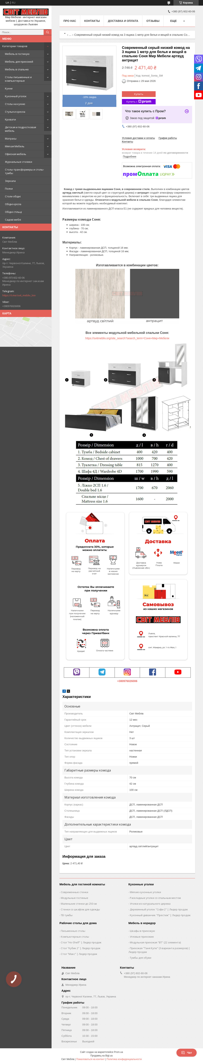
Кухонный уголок (16, 96)
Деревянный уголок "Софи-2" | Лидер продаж (159, 909)
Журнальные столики (18, 162)
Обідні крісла (13, 204)
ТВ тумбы (67, 915)
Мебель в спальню (17, 69)
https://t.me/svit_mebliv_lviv (19, 295)
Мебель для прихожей (19, 61)
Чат (186, 1052)
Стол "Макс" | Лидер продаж (79, 954)
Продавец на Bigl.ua (101, 1055)
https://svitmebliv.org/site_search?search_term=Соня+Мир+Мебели (127, 338)
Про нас (69, 20)
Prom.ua (118, 1052)
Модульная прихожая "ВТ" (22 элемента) (155, 942)
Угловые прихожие (142, 936)
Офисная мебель (15, 154)
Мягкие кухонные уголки (145, 892)
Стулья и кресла (15, 111)
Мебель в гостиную (17, 54)
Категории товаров (14, 46)
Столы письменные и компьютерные (18, 78)
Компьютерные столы (75, 936)
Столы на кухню (15, 104)
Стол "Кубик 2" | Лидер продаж (80, 948)
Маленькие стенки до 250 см (79, 903)
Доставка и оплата (123, 20)
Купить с (138, 102)
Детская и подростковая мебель (20, 129)
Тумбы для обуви (140, 957)
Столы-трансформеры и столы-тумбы (24, 171)
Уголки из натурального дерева (150, 903)
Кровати (10, 119)
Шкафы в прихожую (142, 931)
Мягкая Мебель (14, 146)
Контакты (92, 20)
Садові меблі (13, 219)
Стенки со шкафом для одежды (80, 909)
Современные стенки (74, 892)
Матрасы (10, 138)
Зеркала (10, 181)
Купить (138, 94)
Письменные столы (73, 931)
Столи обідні (13, 196)
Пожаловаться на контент (90, 1059)
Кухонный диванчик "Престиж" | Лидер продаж (160, 915)
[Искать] (48, 32)
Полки (9, 188)
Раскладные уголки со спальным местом (155, 898)
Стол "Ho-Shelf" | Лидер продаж (81, 942)
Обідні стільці (13, 212)
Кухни (8, 88)
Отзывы (152, 20)
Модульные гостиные (74, 898)
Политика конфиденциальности (124, 1059)
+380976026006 (127, 681)
